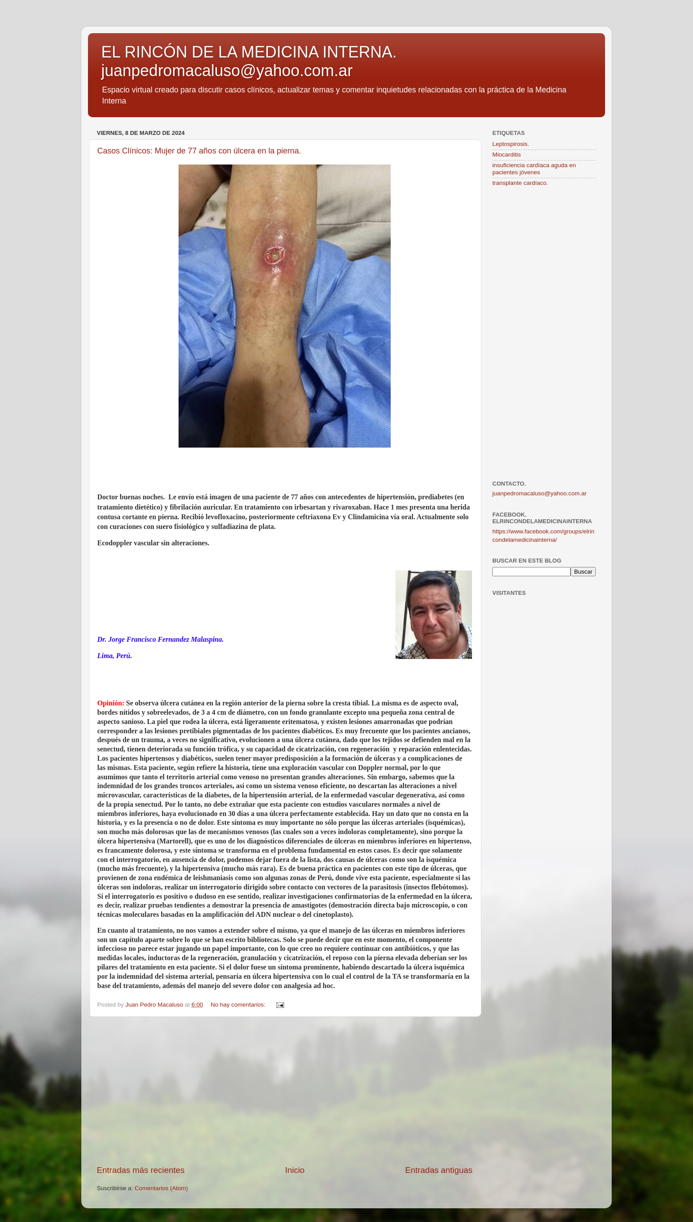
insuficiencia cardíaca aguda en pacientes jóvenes (534, 169)
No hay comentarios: (239, 1004)
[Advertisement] (284, 1091)
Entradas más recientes (140, 1170)
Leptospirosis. (510, 144)
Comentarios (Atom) (161, 1188)
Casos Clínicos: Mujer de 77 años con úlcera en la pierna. (199, 150)
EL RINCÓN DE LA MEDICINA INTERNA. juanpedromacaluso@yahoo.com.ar (249, 61)
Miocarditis (506, 154)
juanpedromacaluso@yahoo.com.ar (539, 493)
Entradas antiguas (438, 1170)
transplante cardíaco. (520, 183)
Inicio (295, 1170)
